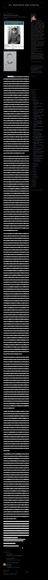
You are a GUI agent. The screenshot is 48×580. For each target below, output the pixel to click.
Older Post (27, 571)
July (34, 168)
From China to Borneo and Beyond (37, 66)
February (35, 176)
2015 (33, 97)
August (34, 166)
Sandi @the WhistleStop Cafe (11, 562)
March (34, 174)
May (34, 171)
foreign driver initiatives (37, 149)
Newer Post (5, 571)
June (34, 169)
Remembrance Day (36, 132)
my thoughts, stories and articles (36, 72)
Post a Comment (6, 570)
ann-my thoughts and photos (36, 68)
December (35, 100)
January (34, 177)
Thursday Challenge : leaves (38, 110)
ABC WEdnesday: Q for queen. (38, 151)
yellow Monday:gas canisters (38, 158)
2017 (33, 94)
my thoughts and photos (24, 5)
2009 (33, 186)
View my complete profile (36, 61)
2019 (33, 91)
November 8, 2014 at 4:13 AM (13, 559)
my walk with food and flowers (36, 71)
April (34, 172)
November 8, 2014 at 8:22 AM (13, 567)
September (35, 164)
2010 (33, 184)
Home (16, 571)
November (35, 102)
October (34, 163)
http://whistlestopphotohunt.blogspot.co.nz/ (11, 545)
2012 (33, 181)
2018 (33, 92)
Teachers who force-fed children (38, 109)
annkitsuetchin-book (34, 69)
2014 (33, 99)
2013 (33, 179)
